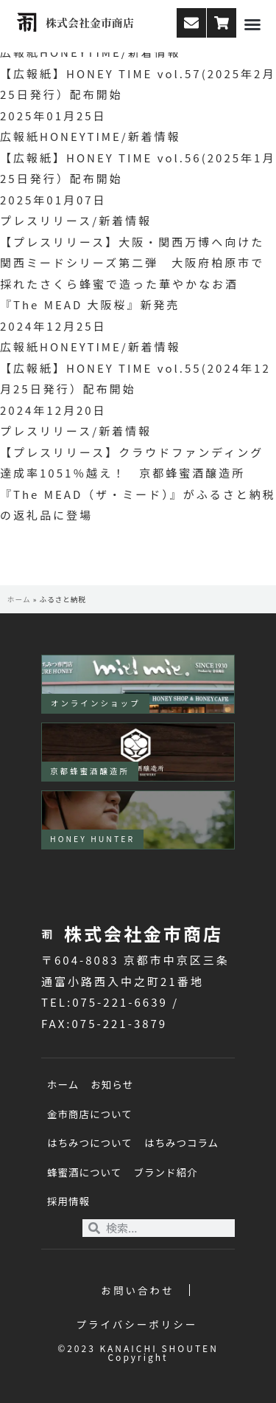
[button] (252, 24)
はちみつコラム (181, 1142)
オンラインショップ (96, 703)
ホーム (19, 599)
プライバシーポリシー (137, 1324)
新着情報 (154, 136)
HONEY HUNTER (92, 838)
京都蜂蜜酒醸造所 (90, 770)
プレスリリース (46, 220)
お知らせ (112, 1084)
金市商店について (89, 1113)
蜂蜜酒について (84, 1172)
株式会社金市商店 (90, 22)
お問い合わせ (138, 1290)
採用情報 (68, 1200)
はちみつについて (89, 1142)
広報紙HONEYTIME (60, 136)
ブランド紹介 (165, 1172)
